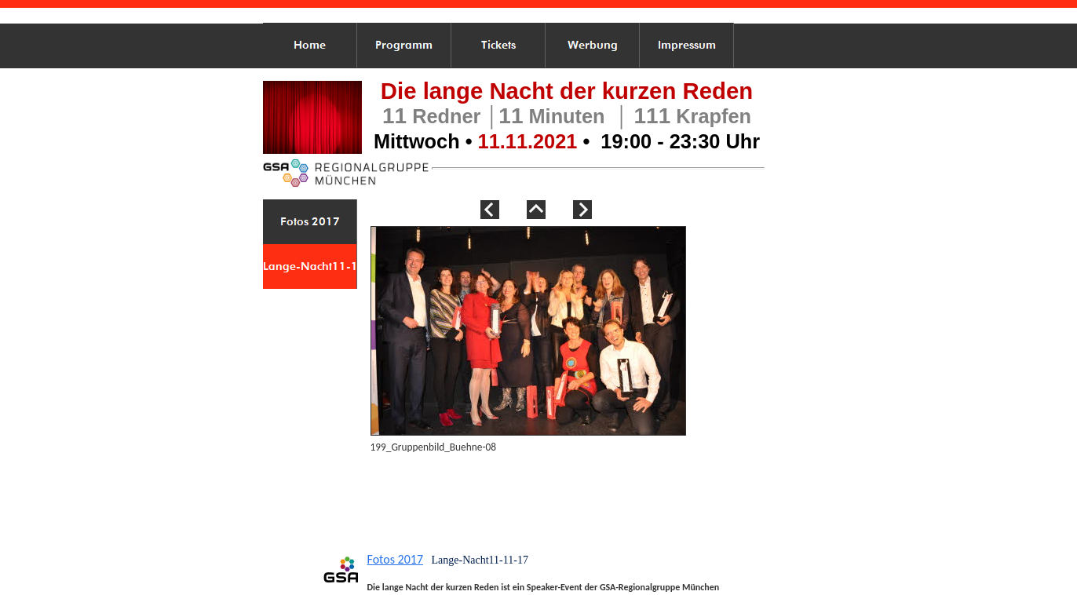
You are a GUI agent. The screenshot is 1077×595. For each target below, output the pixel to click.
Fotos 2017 (395, 559)
